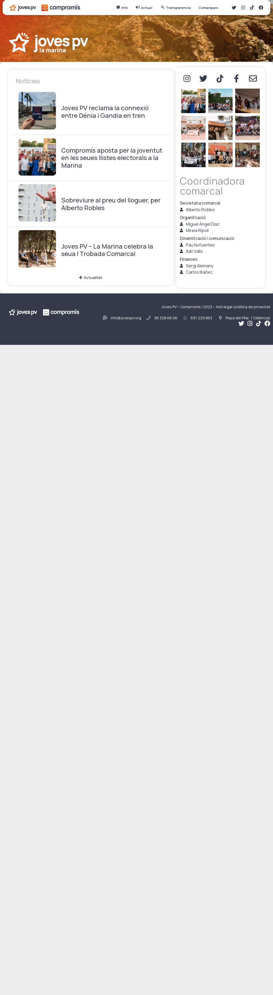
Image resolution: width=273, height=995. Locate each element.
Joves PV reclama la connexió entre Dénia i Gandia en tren (105, 111)
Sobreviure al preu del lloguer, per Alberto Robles (111, 204)
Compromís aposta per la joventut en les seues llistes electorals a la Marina (111, 158)
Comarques (210, 7)
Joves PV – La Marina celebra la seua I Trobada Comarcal (107, 250)
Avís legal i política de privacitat (243, 306)
